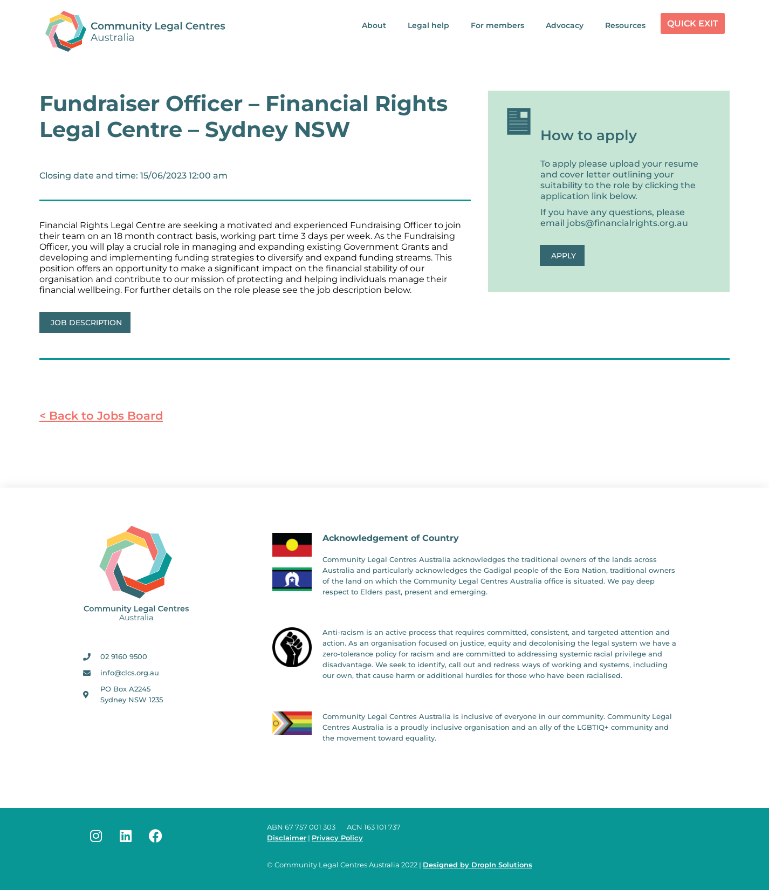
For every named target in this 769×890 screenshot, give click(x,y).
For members (497, 25)
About (374, 25)
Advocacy (564, 25)
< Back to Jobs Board (101, 415)
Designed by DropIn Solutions (477, 865)
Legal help (428, 25)
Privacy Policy (337, 838)
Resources (625, 25)
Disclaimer (286, 838)
